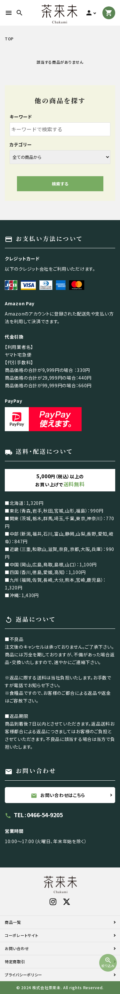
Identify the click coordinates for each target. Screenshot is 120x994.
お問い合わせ (17, 948)
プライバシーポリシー (23, 974)
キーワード (21, 116)
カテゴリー (21, 144)
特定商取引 (15, 961)
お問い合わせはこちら (58, 795)
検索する (60, 184)
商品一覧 (13, 922)
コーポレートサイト (21, 935)
